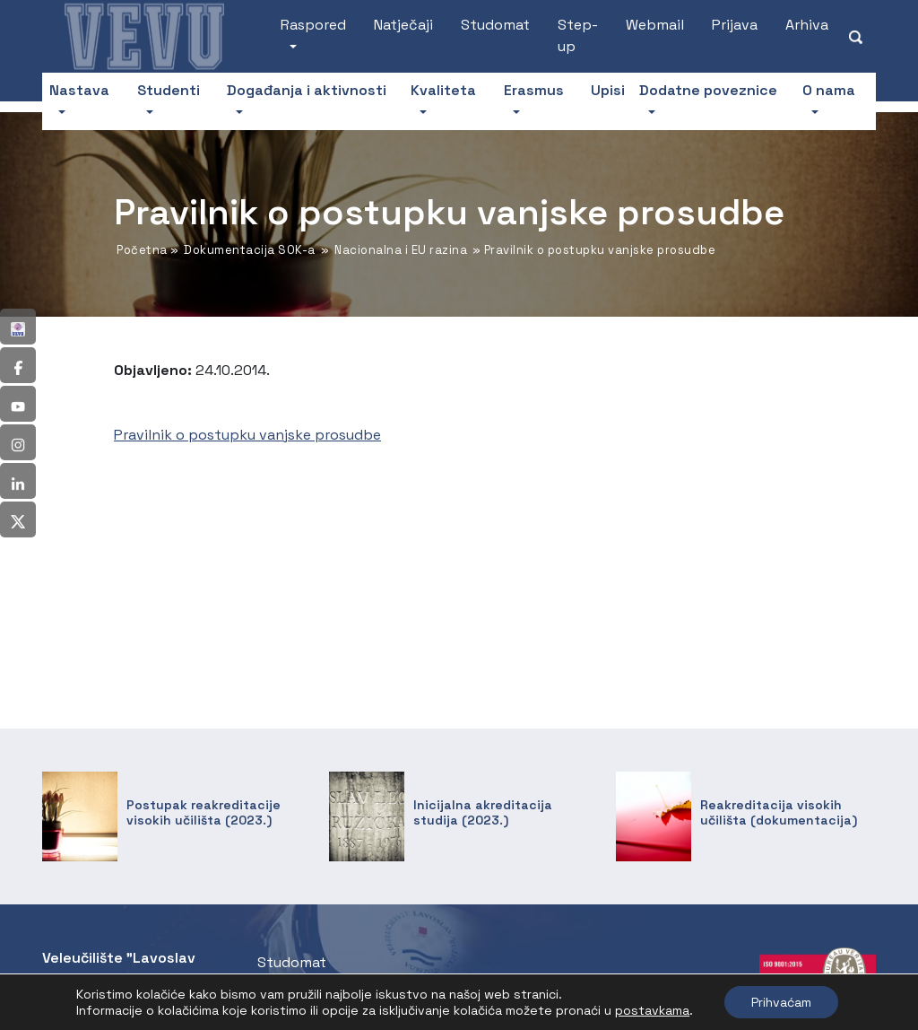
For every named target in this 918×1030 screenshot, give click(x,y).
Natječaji (403, 24)
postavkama (652, 1010)
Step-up (578, 35)
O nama (828, 90)
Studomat (495, 24)
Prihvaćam (781, 1002)
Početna (142, 250)
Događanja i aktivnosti (306, 90)
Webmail (655, 24)
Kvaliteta (443, 90)
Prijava (735, 24)
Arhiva (806, 24)
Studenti (168, 90)
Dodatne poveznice (708, 90)
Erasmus (534, 90)
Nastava (79, 90)
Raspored (313, 24)
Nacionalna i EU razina (400, 250)
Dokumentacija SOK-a (250, 250)
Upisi (608, 90)
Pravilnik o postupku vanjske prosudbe (247, 434)
